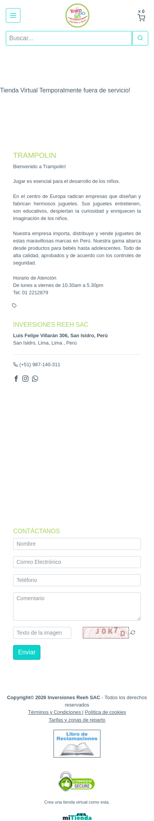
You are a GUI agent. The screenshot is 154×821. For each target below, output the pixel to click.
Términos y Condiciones (55, 712)
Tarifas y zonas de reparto (77, 720)
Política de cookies (105, 712)
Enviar (26, 652)
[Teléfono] (77, 580)
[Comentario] (77, 606)
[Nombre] (77, 544)
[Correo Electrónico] (77, 562)
